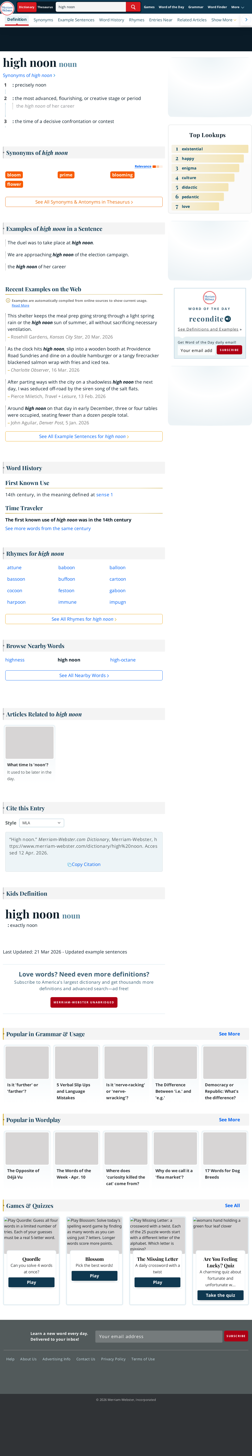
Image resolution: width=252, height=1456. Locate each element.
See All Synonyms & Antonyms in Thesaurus (82, 202)
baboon (66, 567)
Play (31, 1282)
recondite (206, 318)
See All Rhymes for (82, 619)
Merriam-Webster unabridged (84, 1002)
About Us (29, 1359)
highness (15, 660)
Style (10, 823)
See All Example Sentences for (82, 436)
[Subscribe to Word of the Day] (196, 350)
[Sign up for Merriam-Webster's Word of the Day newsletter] (158, 1337)
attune (14, 567)
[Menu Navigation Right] (246, 19)
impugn (118, 602)
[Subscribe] (236, 1336)
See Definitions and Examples (208, 329)
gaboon (118, 590)
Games (149, 7)
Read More (20, 305)
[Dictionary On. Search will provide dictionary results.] (36, 7)
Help (11, 1359)
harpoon (16, 602)
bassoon (16, 579)
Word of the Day (171, 7)
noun (68, 64)
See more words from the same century (48, 528)
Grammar (195, 7)
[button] (238, 7)
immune (67, 602)
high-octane (123, 660)
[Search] (98, 7)
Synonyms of (29, 75)
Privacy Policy (114, 1359)
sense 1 (104, 494)
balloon (118, 567)
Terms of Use (143, 1359)
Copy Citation (84, 864)
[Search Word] (133, 7)
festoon (66, 590)
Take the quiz (220, 1295)
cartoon (118, 579)
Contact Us (87, 1359)
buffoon (66, 579)
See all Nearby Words (82, 675)
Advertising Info (58, 1359)
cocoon (14, 590)
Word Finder (217, 7)
